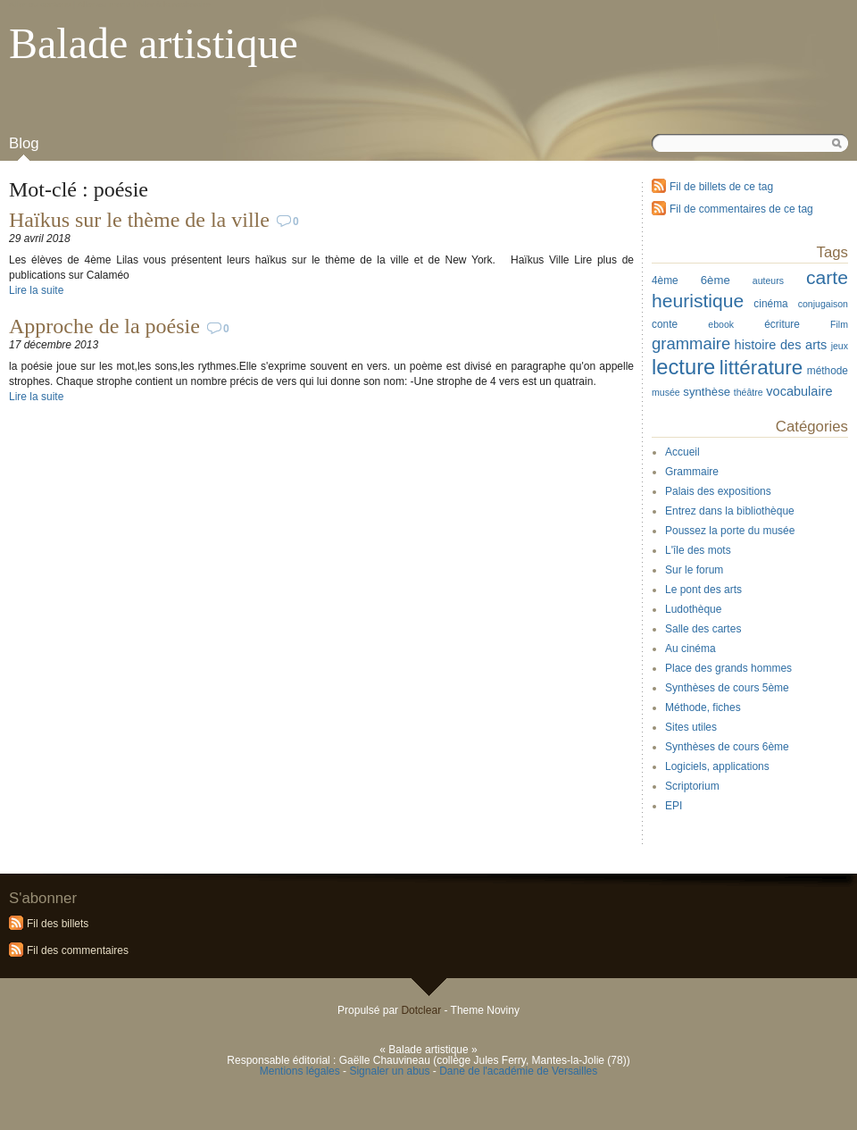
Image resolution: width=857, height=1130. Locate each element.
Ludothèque (693, 609)
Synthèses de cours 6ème (727, 747)
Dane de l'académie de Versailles (518, 1071)
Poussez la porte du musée (730, 530)
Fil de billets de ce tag (721, 186)
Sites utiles (691, 727)
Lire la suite (36, 290)
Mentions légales (300, 1071)
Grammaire (692, 471)
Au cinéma (690, 648)
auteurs (768, 280)
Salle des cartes (703, 629)
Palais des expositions (718, 491)
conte (665, 324)
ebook (721, 324)
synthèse (706, 391)
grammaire (691, 343)
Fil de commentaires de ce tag (741, 209)
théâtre (748, 392)
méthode (827, 370)
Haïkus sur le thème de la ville (139, 219)
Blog (24, 143)
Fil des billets (57, 923)
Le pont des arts (703, 589)
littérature (761, 367)
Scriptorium (692, 786)
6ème (715, 280)
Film (839, 324)
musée (666, 392)
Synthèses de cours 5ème (727, 688)
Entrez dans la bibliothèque (730, 511)
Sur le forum (694, 570)
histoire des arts (781, 345)
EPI (673, 805)
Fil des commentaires (78, 950)
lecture (683, 367)
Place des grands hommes (728, 668)
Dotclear (421, 1010)
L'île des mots (698, 550)
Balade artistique (153, 43)
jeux (839, 345)
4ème (665, 280)
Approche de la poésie (104, 326)
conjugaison (823, 303)
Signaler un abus (389, 1071)
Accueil (682, 452)
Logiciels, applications (717, 766)
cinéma (770, 303)
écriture (782, 324)
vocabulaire (799, 391)
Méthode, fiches (703, 707)
